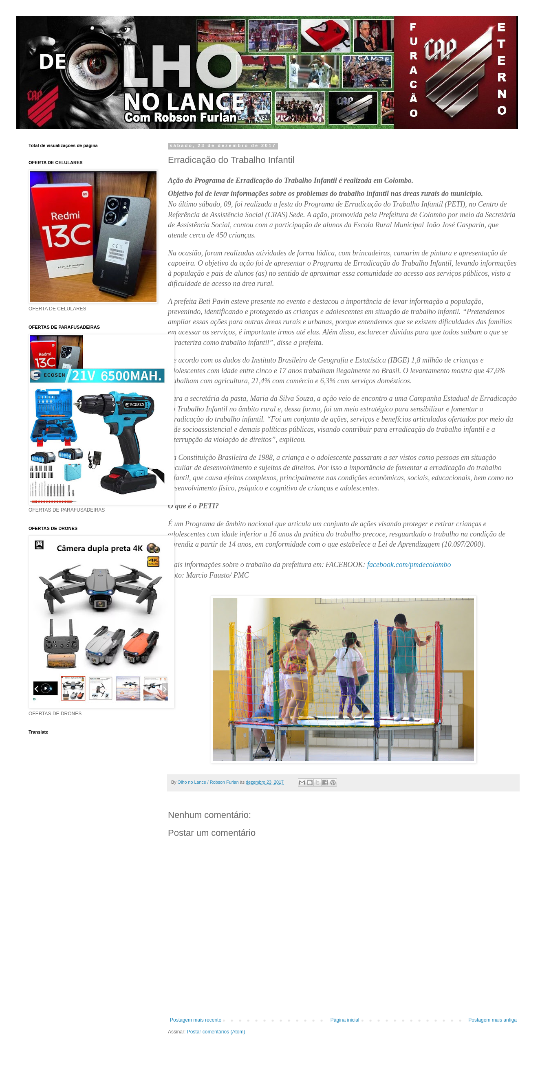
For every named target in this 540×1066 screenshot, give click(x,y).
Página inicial (345, 1020)
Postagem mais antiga (492, 1020)
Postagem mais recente (195, 1020)
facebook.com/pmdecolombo (409, 564)
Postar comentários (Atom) (216, 1032)
